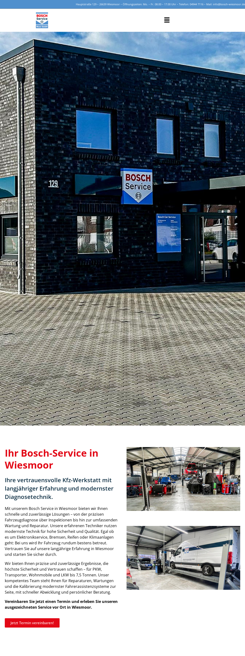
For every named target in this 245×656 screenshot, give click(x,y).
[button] (167, 20)
